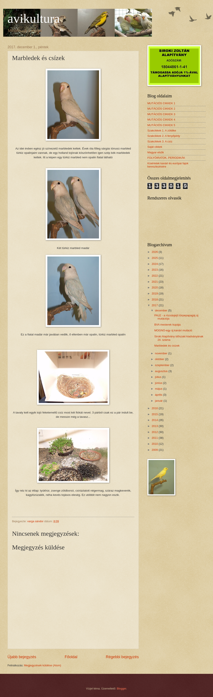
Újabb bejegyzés (22, 657)
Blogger (121, 688)
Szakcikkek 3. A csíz (159, 141)
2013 (155, 426)
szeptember (162, 365)
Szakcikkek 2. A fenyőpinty (163, 135)
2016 (155, 408)
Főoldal (71, 657)
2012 (155, 432)
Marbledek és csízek (166, 345)
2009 (155, 449)
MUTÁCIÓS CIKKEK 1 (161, 103)
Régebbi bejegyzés (122, 657)
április (159, 394)
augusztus (161, 371)
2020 (155, 287)
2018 (155, 299)
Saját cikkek (154, 146)
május (159, 388)
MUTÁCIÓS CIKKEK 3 (161, 114)
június (159, 383)
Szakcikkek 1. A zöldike (161, 130)
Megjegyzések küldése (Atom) (42, 665)
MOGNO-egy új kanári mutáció (173, 330)
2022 (155, 275)
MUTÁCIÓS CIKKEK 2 (161, 108)
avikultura (34, 18)
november (161, 353)
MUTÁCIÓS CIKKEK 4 (161, 119)
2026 (155, 251)
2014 (155, 420)
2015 (155, 414)
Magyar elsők (155, 152)
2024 (155, 264)
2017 (155, 305)
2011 (155, 437)
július (158, 377)
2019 (155, 293)
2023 (155, 269)
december (161, 310)
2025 (155, 257)
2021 (155, 281)
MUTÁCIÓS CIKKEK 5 (161, 125)
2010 (155, 443)
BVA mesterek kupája (167, 324)
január (159, 400)
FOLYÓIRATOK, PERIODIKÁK (166, 157)
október (160, 359)
